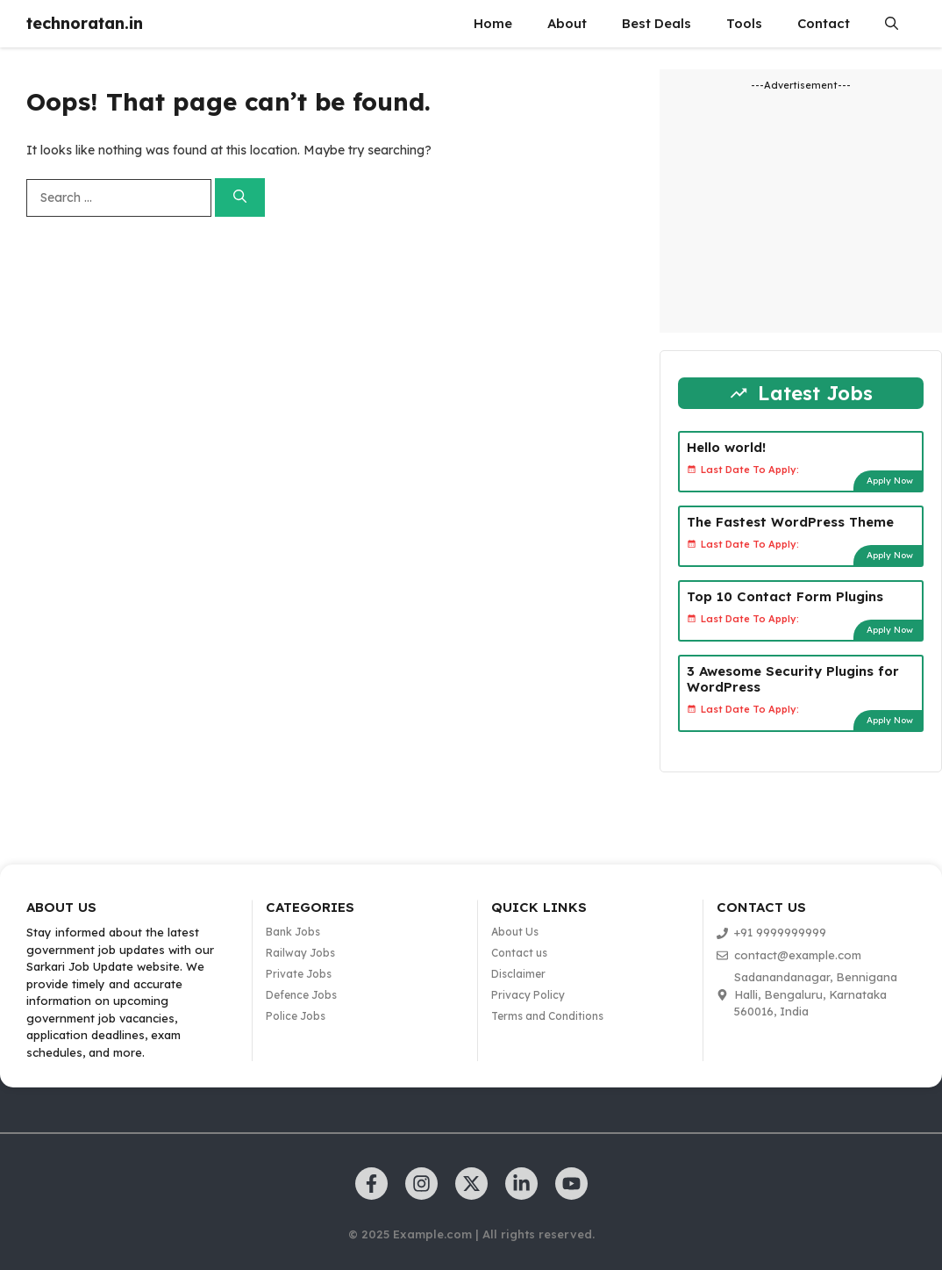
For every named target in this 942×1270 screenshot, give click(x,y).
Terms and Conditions (547, 1015)
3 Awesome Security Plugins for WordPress (793, 679)
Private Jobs (299, 973)
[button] (891, 23)
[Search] (240, 198)
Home (493, 23)
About (567, 23)
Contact (823, 23)
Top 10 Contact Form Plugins (785, 596)
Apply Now (890, 480)
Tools (744, 23)
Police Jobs (295, 1015)
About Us (515, 931)
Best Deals (656, 23)
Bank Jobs (293, 931)
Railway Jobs (300, 952)
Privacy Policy (528, 994)
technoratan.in (84, 23)
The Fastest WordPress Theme (790, 521)
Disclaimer (518, 973)
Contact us (519, 952)
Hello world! (726, 447)
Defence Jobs (301, 994)
